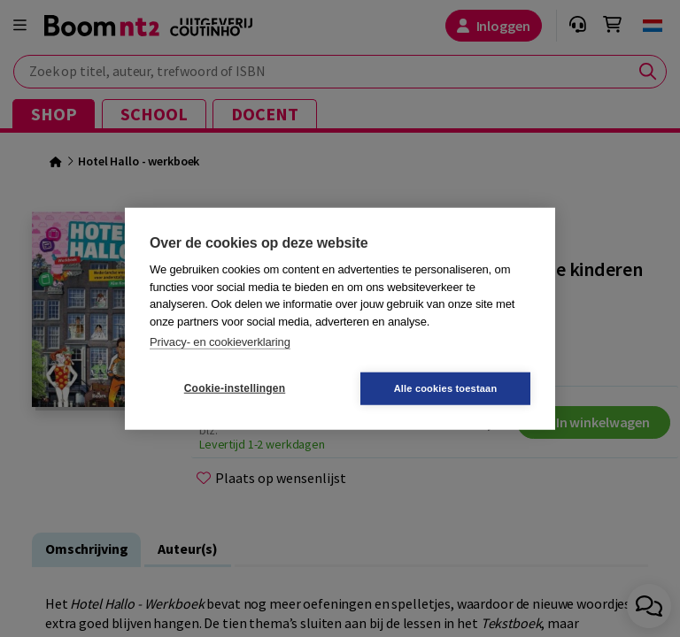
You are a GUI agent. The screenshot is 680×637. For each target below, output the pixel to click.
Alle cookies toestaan (446, 387)
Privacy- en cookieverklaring (220, 342)
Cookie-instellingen (234, 388)
